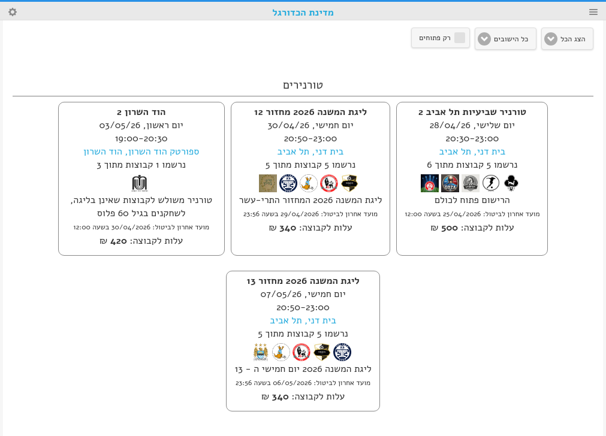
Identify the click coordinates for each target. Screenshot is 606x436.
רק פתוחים (435, 37)
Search (12, 12)
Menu (593, 12)
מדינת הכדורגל (302, 12)
